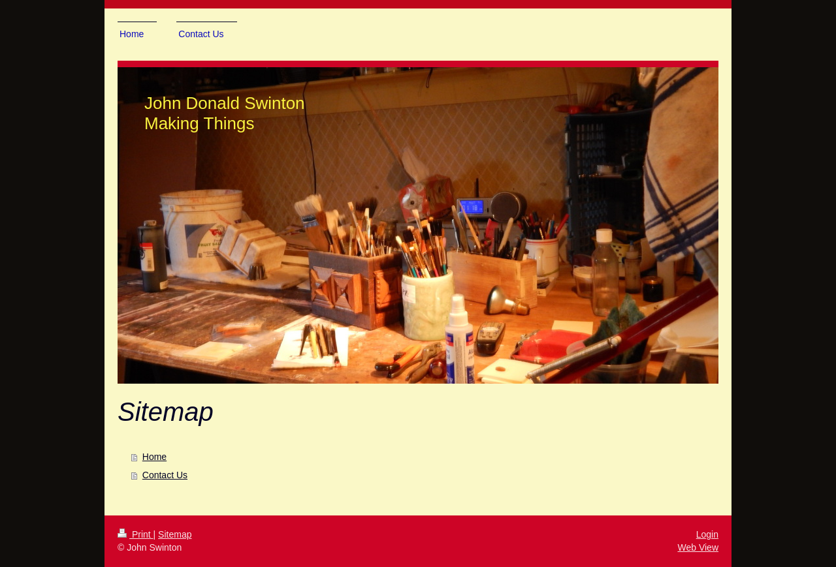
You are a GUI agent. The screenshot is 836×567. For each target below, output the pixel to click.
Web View (697, 547)
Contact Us (164, 475)
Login (707, 534)
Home (154, 457)
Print (135, 534)
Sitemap (174, 534)
